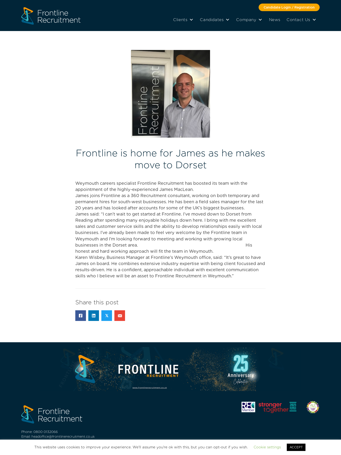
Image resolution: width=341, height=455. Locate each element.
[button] (289, 7)
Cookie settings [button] (267, 447)
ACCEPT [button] (296, 447)
